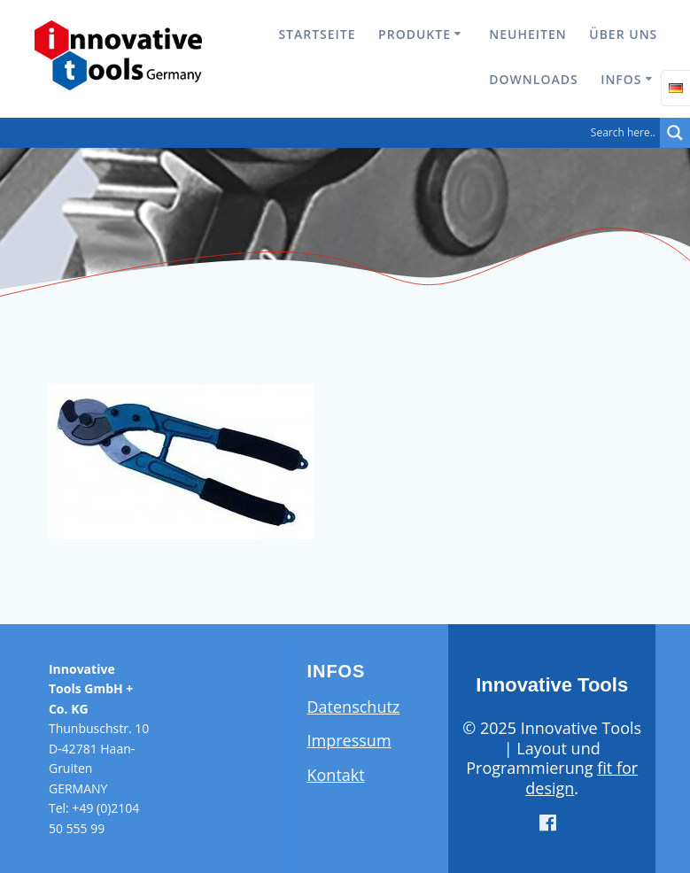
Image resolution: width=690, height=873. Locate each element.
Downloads (533, 79)
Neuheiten (527, 34)
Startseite (316, 34)
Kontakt (336, 774)
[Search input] (334, 133)
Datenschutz (353, 706)
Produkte (414, 34)
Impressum (349, 740)
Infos (621, 79)
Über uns (623, 34)
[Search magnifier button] (675, 133)
